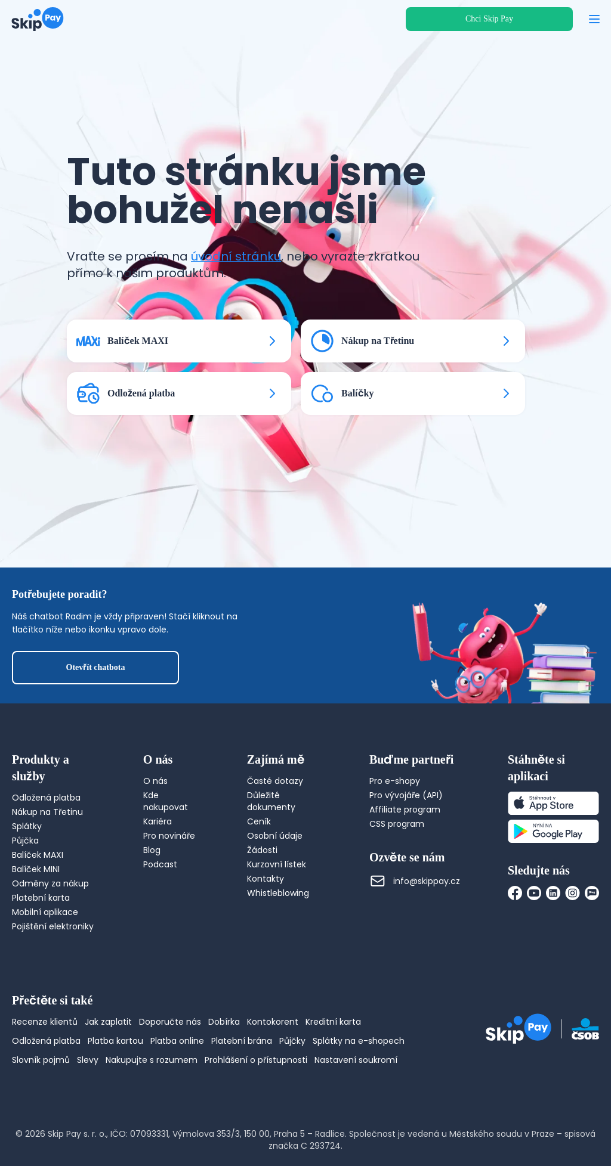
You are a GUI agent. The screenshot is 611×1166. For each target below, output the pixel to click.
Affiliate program (404, 809)
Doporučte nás (170, 1022)
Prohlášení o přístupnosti (256, 1060)
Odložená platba (46, 798)
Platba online (177, 1041)
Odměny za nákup (50, 883)
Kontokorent (272, 1022)
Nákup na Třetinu (47, 812)
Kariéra (157, 821)
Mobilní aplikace (45, 912)
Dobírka (224, 1022)
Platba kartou (115, 1041)
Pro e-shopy (394, 781)
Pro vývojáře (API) (406, 795)
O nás (155, 781)
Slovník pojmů (41, 1060)
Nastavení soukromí (355, 1060)
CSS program (396, 824)
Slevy (87, 1060)
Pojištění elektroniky (53, 926)
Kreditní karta (333, 1022)
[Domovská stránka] (38, 19)
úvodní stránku (236, 256)
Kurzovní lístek (276, 864)
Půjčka (25, 840)
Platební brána (241, 1041)
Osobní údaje (275, 836)
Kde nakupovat (165, 801)
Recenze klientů (45, 1022)
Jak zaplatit (108, 1022)
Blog (152, 850)
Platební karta (41, 898)
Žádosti (262, 850)
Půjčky (292, 1041)
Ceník (259, 821)
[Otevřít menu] (594, 19)
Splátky (27, 826)
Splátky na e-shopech (359, 1041)
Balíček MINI (36, 869)
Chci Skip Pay (489, 18)
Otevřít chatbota (95, 667)
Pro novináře (169, 836)
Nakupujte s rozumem (152, 1060)
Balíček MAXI (37, 855)
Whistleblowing (278, 893)
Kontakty (265, 879)
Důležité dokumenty (271, 801)
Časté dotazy (275, 781)
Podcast (160, 864)
